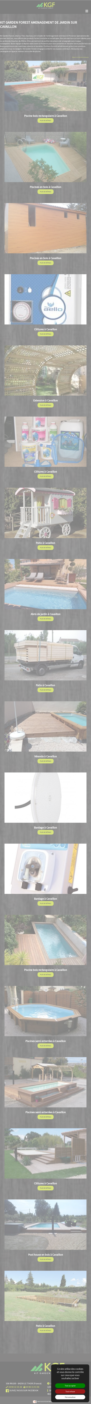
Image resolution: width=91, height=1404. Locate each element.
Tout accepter (70, 1385)
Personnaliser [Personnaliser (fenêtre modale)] (70, 1397)
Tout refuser (70, 1391)
